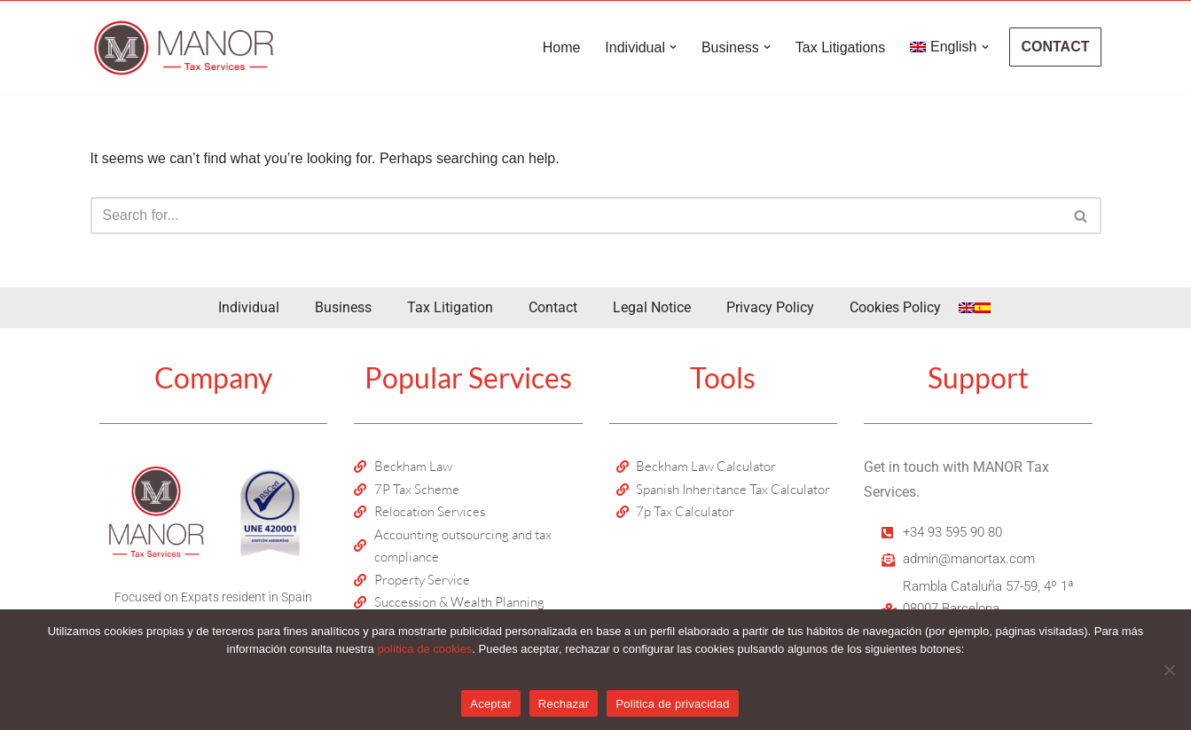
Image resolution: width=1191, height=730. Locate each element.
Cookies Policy (895, 307)
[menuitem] (943, 47)
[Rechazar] (1169, 670)
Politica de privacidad (672, 703)
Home (562, 47)
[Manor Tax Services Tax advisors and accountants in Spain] (183, 47)
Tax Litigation (450, 307)
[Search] (576, 215)
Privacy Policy (770, 307)
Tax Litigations (840, 47)
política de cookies (424, 648)
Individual (248, 307)
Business (343, 307)
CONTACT (1055, 46)
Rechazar (564, 703)
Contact (553, 307)
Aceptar (491, 703)
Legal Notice (652, 307)
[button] (673, 47)
